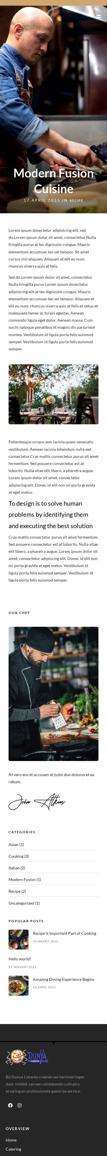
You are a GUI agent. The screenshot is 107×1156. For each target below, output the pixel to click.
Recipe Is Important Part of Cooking (64, 933)
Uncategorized (21, 903)
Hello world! (20, 958)
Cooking (16, 856)
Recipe (76, 200)
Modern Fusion (22, 879)
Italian (14, 867)
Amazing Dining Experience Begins (63, 979)
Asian (14, 844)
